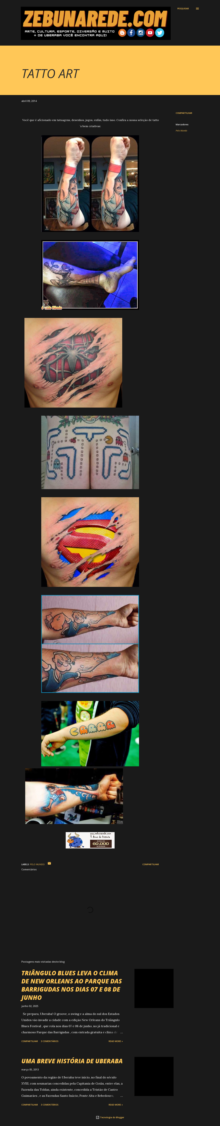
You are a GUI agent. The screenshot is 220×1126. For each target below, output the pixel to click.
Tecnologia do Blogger (110, 1117)
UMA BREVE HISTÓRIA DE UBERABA (72, 1061)
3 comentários (49, 1041)
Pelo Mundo (181, 130)
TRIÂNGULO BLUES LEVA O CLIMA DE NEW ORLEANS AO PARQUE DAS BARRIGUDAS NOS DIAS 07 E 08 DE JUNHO (71, 985)
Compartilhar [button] (184, 113)
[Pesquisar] (183, 8)
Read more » (116, 1041)
